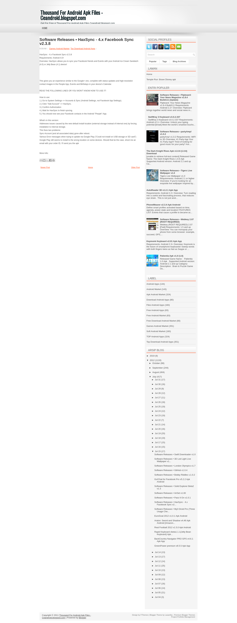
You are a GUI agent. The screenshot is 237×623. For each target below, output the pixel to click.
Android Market (153, 289)
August (156, 372)
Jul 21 (158, 424)
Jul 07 (158, 583)
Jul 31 (158, 379)
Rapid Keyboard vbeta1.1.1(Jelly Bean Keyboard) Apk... (172, 533)
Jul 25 (158, 406)
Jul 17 (158, 442)
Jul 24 (158, 411)
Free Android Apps (155, 310)
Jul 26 (158, 402)
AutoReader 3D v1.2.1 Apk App (162, 190)
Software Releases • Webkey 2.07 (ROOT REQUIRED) (177, 220)
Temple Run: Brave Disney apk (161, 79)
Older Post (135, 167)
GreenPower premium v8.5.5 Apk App (172, 546)
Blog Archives (179, 61)
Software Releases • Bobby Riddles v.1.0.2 (174, 475)
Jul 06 (158, 588)
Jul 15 (158, 451)
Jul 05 (158, 592)
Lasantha (168, 615)
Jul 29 (158, 388)
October (156, 363)
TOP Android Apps (155, 336)
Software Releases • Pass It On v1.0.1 (172, 497)
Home (44, 28)
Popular (153, 61)
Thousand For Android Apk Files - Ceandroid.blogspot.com (71, 15)
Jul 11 (158, 565)
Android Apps (152, 284)
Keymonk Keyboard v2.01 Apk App (164, 241)
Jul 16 (158, 447)
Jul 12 (158, 561)
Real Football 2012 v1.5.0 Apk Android (172, 527)
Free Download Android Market (161, 321)
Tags (164, 61)
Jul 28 (158, 393)
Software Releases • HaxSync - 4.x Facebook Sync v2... (171, 503)
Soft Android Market (155, 331)
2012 (152, 360)
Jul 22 (158, 420)
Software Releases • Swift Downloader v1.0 (175, 454)
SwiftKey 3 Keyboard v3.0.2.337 (164, 117)
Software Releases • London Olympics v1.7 (175, 466)
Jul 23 (158, 415)
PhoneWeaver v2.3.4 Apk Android (163, 205)
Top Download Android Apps (82, 49)
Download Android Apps (157, 300)
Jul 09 (158, 574)
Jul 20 (158, 429)
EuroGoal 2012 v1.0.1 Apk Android (170, 516)
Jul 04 (158, 597)
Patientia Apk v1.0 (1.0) (171, 256)
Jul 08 (158, 579)
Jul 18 (158, 438)
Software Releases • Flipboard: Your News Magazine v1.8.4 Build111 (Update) (175, 97)
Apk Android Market (155, 294)
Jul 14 (158, 552)
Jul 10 (158, 570)
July (154, 376)
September (157, 368)
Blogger (82, 617)
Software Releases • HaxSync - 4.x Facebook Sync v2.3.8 (87, 42)
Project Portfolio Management (183, 617)
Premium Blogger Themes (184, 615)
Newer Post (45, 167)
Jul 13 (158, 556)
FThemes (144, 615)
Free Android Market (156, 315)
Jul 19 (158, 433)
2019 (152, 356)
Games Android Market (59, 49)
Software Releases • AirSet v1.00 (170, 493)
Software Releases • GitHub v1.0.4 (170, 470)
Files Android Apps (155, 305)
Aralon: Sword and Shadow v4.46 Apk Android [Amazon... (172, 521)
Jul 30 (158, 384)
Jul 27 (158, 397)
